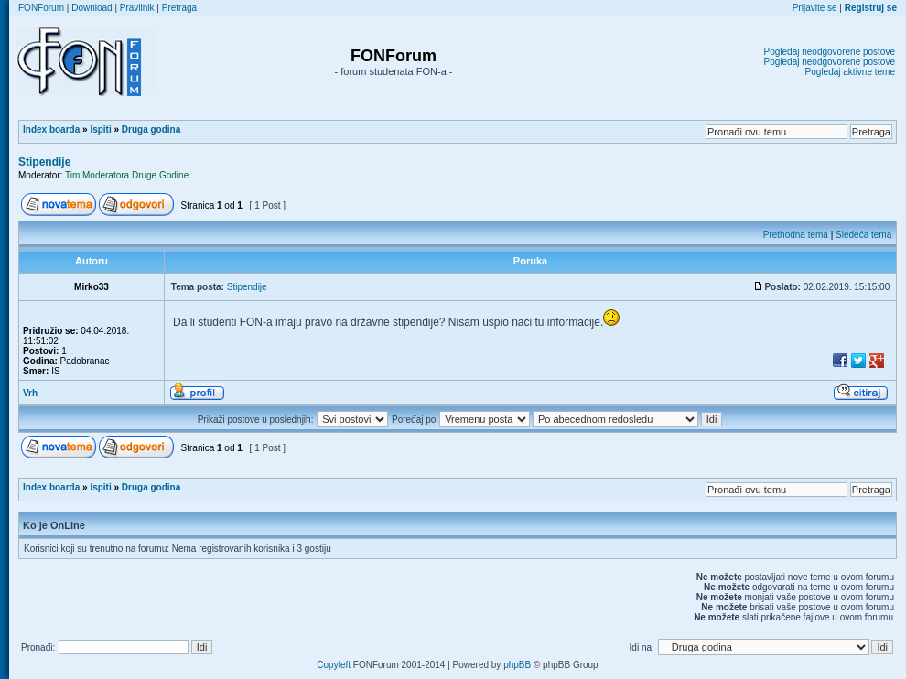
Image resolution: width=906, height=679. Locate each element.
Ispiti (100, 129)
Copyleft (334, 665)
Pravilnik (137, 8)
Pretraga (179, 8)
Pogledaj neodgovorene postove (829, 52)
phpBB (517, 665)
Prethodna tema (795, 235)
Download (91, 8)
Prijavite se (815, 8)
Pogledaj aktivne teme (850, 72)
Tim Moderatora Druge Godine (127, 175)
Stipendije (44, 162)
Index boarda (51, 129)
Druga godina (151, 129)
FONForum (41, 8)
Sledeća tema (863, 235)
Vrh (30, 393)
